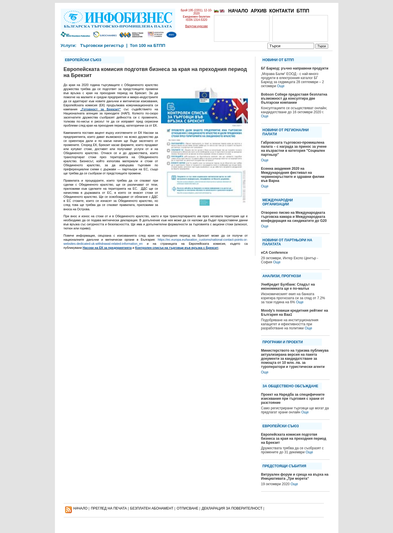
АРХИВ (259, 10)
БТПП (302, 10)
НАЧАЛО (238, 10)
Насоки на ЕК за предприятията (107, 247)
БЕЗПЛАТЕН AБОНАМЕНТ (152, 508)
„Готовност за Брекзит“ (100, 109)
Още (281, 86)
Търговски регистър (102, 45)
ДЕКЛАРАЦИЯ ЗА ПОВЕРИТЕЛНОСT (232, 508)
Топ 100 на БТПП (147, 45)
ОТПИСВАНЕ (187, 508)
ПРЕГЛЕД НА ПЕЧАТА (109, 508)
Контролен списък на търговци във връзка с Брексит (176, 247)
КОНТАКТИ (281, 10)
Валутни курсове (196, 26)
